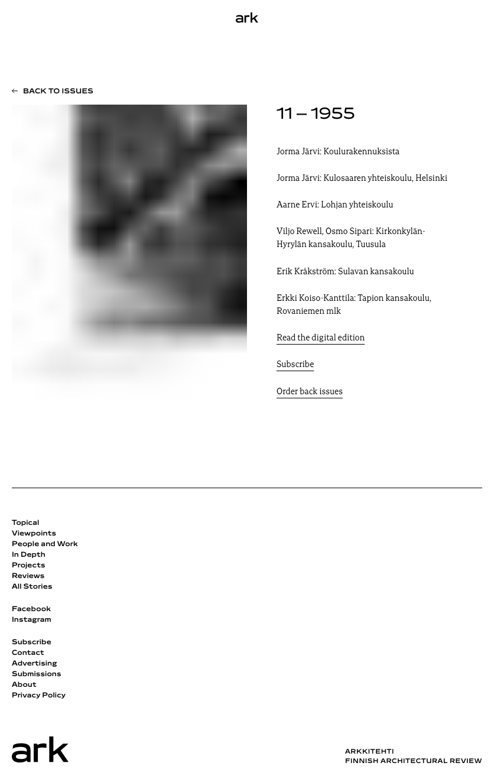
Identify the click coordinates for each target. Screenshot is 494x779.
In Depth (29, 555)
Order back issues (310, 392)
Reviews (28, 576)
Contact (28, 653)
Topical (25, 523)
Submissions (36, 674)
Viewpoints (34, 533)
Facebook (31, 609)
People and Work (45, 544)
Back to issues (58, 91)
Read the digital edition (321, 338)
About (24, 685)
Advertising (34, 663)
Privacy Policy (39, 695)
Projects (29, 565)
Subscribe (295, 365)
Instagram (31, 620)
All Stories (32, 586)
